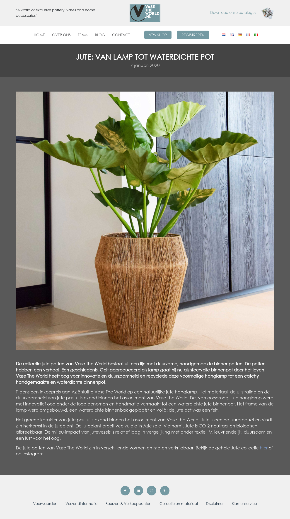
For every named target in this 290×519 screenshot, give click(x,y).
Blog (100, 35)
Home (39, 35)
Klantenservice (244, 503)
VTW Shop (158, 35)
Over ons (61, 35)
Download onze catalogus (242, 12)
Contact (121, 35)
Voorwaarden (45, 503)
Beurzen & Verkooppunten (128, 503)
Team (83, 35)
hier (264, 447)
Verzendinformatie (81, 503)
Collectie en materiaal (179, 503)
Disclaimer (215, 503)
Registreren (193, 35)
